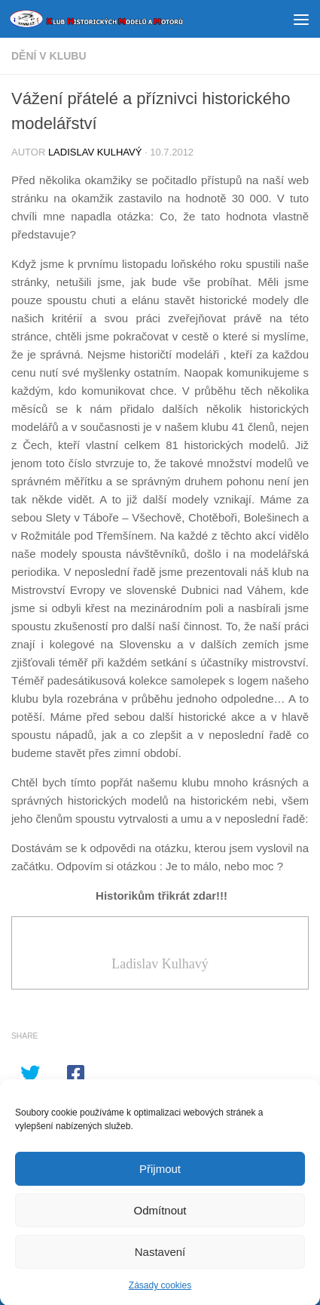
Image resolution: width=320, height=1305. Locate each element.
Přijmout (160, 1174)
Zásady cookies (160, 1291)
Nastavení (160, 1257)
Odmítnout (159, 1215)
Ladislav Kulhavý (95, 152)
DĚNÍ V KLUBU (49, 56)
